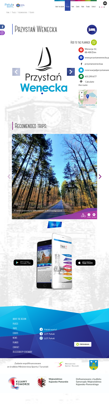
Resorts (32, 12)
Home (7, 12)
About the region (59, 7)
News (82, 7)
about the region (19, 318)
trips (15, 328)
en (101, 7)
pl (99, 7)
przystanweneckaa (94, 63)
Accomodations (22, 12)
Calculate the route (86, 83)
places (15, 323)
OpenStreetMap (90, 105)
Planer (88, 7)
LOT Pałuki (47, 333)
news (15, 337)
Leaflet (81, 105)
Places (67, 7)
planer (15, 342)
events (15, 333)
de (104, 7)
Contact (94, 7)
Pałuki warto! (48, 329)
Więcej (54, 225)
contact (16, 347)
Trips (72, 7)
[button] (42, 93)
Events (77, 7)
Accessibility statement (22, 351)
